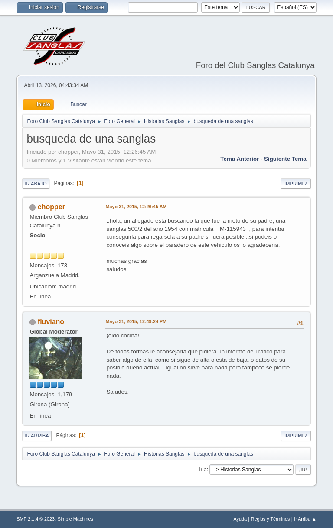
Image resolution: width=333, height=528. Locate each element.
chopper (51, 207)
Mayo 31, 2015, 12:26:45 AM (135, 206)
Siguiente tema (285, 158)
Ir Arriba (37, 435)
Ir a (202, 469)
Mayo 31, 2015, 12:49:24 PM (135, 321)
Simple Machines (75, 519)
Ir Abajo (35, 183)
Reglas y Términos (270, 519)
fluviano (51, 321)
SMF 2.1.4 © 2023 (35, 519)
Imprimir (295, 183)
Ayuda (240, 519)
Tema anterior (239, 158)
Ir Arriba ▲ (305, 519)
